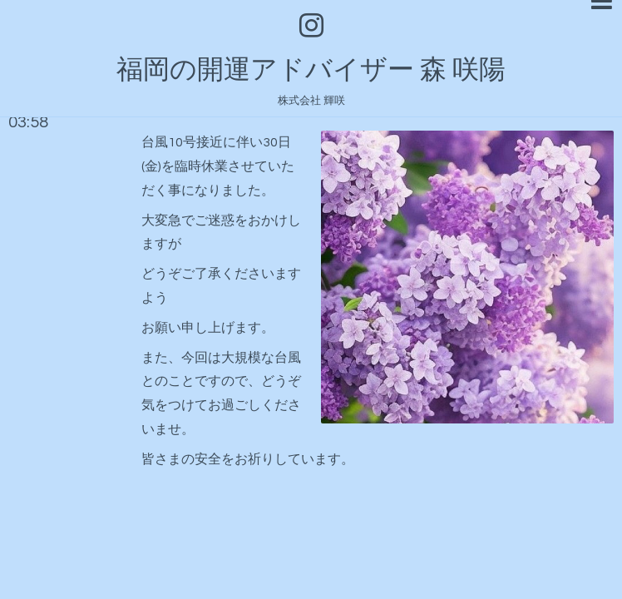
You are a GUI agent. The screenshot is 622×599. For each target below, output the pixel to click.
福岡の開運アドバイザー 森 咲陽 (311, 70)
